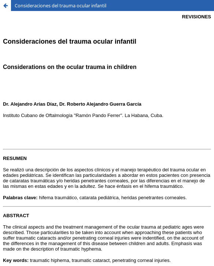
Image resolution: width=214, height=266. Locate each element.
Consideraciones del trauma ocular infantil (60, 5)
